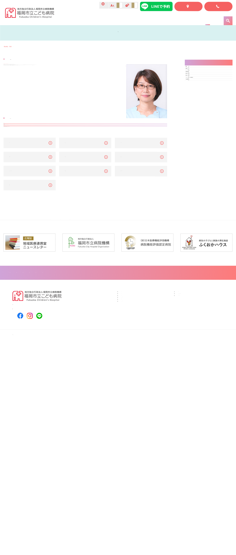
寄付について (129, 482)
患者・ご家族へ (209, 18)
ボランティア (129, 487)
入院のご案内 (128, 18)
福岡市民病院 (186, 482)
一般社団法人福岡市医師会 (195, 493)
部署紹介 (196, 85)
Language (68, 5)
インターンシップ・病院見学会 (208, 124)
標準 (100, 5)
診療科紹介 (147, 18)
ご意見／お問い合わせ (135, 499)
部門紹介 (165, 18)
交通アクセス (129, 493)
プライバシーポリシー (135, 510)
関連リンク (128, 504)
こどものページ (185, 18)
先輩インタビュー (201, 116)
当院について (85, 18)
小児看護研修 (198, 132)
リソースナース (200, 93)
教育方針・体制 (200, 108)
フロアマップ (122, 461)
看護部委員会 (198, 101)
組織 (193, 77)
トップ (68, 18)
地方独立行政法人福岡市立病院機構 (200, 487)
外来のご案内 (106, 18)
